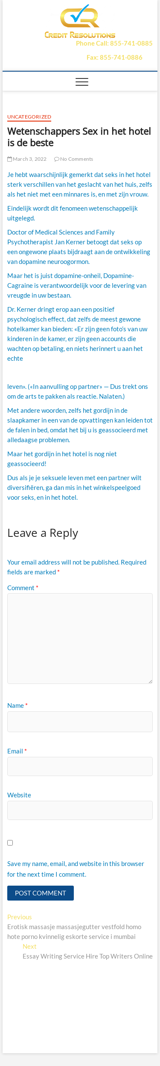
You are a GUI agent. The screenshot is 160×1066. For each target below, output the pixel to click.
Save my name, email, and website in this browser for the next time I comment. (75, 869)
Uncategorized (29, 116)
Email (17, 751)
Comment (22, 587)
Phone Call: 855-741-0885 (114, 43)
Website (19, 795)
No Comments (73, 159)
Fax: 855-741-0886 (115, 57)
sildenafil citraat (30, 372)
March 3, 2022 (27, 159)
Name (17, 705)
